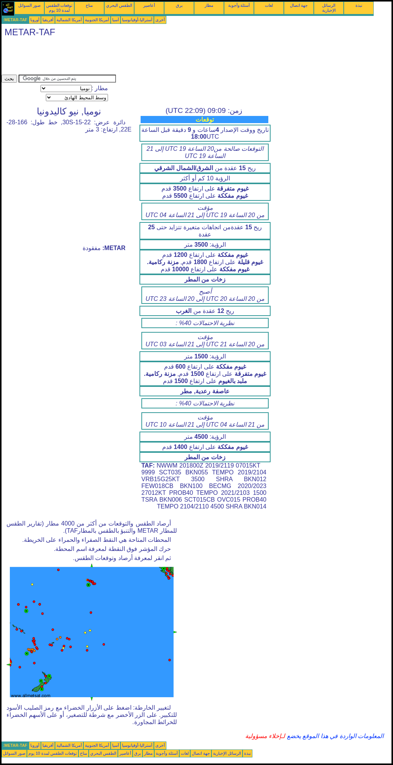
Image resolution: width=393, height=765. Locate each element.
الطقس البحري (119, 5)
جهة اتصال (299, 5)
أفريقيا (47, 19)
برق (179, 5)
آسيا (115, 19)
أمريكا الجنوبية (97, 19)
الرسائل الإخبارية (329, 8)
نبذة (358, 5)
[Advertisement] (139, 58)
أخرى (160, 19)
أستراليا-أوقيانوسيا (137, 19)
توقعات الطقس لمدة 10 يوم (59, 8)
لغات (269, 5)
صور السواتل (29, 5)
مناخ (89, 5)
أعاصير (149, 5)
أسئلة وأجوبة (239, 5)
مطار (209, 5)
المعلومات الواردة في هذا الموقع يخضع (334, 736)
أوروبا (34, 19)
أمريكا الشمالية (69, 19)
